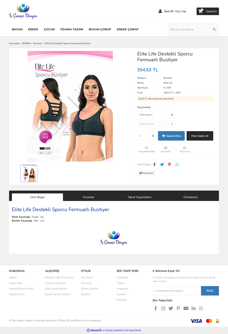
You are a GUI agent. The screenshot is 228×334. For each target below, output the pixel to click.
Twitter (120, 283)
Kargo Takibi (16, 283)
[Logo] (23, 11)
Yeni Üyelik (87, 277)
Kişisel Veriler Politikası (58, 294)
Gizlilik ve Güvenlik (55, 283)
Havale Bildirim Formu (21, 288)
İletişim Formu (17, 294)
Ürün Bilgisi (37, 197)
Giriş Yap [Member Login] (180, 11)
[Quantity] (146, 136)
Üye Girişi (86, 283)
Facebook (122, 277)
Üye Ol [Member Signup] (169, 11)
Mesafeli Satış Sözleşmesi (59, 277)
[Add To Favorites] (146, 151)
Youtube (121, 294)
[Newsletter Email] (177, 291)
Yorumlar (88, 197)
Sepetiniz (86, 294)
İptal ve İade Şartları (56, 288)
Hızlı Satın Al (200, 136)
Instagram (122, 288)
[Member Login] (160, 11)
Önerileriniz (190, 197)
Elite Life (168, 82)
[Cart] (208, 11)
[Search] (193, 29)
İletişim (13, 277)
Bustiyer (168, 77)
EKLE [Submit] (210, 291)
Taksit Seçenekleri (139, 197)
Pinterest (122, 300)
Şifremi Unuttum (89, 288)
